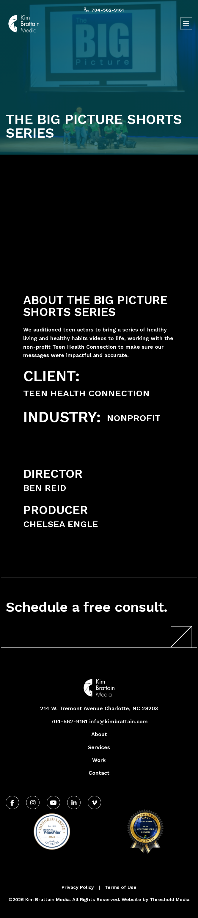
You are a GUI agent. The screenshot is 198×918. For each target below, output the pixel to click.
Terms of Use (120, 887)
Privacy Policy (78, 887)
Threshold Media (169, 899)
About (99, 734)
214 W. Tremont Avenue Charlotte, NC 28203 (99, 708)
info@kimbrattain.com (118, 721)
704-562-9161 (104, 10)
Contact (99, 773)
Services (99, 747)
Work (99, 760)
